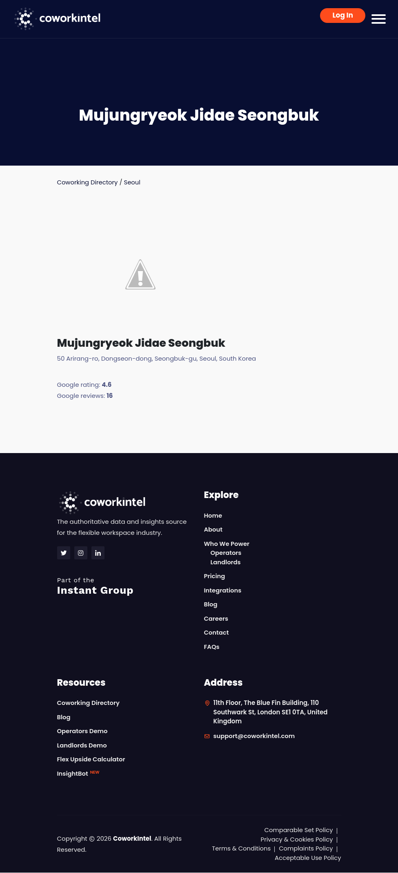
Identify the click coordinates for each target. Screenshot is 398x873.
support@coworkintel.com (254, 736)
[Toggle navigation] (378, 19)
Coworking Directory (88, 182)
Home (213, 516)
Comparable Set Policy (298, 830)
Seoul (133, 182)
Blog (211, 604)
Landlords (226, 562)
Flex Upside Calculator (92, 759)
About (213, 529)
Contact (216, 632)
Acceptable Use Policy (307, 858)
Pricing (215, 576)
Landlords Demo (82, 745)
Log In (342, 15)
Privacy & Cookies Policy (296, 839)
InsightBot (78, 774)
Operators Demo (83, 731)
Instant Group (125, 587)
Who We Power (227, 544)
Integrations (223, 590)
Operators (226, 553)
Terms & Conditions (240, 848)
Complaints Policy (305, 848)
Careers (216, 619)
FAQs (212, 647)
